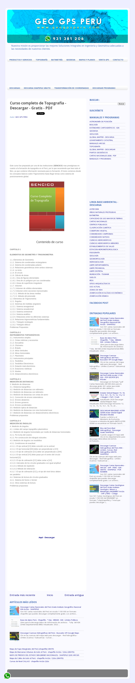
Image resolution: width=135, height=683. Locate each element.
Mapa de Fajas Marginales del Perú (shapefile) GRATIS (32, 649)
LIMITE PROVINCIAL (97, 268)
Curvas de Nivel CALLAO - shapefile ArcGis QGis (29, 661)
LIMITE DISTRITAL (96, 271)
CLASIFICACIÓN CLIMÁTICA (100, 227)
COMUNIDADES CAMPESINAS (101, 234)
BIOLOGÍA (94, 124)
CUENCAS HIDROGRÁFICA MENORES (104, 243)
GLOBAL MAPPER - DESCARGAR (102, 149)
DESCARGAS (14, 88)
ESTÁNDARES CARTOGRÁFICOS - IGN (104, 128)
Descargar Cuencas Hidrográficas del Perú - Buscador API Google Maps (49, 633)
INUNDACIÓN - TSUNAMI (99, 274)
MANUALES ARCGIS (97, 143)
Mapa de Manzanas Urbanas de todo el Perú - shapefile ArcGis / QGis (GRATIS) (42, 652)
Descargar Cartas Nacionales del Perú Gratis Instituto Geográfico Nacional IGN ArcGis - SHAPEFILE (50, 608)
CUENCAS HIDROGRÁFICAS (100, 240)
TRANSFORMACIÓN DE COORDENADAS (71, 88)
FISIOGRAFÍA (95, 252)
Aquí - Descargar (47, 537)
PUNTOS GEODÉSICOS (99, 152)
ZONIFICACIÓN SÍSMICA (99, 296)
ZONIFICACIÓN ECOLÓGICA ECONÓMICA (106, 293)
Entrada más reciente (22, 595)
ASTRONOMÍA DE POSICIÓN (101, 121)
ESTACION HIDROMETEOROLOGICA (104, 249)
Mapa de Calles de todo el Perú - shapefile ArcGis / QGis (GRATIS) (36, 658)
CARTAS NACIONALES (98, 221)
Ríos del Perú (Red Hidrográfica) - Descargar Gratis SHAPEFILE (110, 430)
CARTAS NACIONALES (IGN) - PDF (103, 155)
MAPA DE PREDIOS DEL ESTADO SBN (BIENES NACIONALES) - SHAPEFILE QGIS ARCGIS (44, 655)
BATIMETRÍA (57, 59)
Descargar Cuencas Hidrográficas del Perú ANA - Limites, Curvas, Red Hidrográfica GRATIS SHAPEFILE (111, 449)
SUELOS (93, 277)
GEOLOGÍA (94, 134)
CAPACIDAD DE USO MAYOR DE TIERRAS (106, 218)
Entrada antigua (74, 595)
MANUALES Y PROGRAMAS (100, 159)
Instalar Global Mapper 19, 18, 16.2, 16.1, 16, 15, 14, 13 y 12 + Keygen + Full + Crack (112, 395)
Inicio (50, 595)
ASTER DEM (94, 209)
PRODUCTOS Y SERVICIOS (20, 59)
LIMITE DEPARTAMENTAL (99, 265)
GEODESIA (70, 59)
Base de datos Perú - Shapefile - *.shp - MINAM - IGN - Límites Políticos (49, 620)
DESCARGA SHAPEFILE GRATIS (37, 88)
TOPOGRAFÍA (42, 59)
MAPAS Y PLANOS (87, 59)
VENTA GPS (104, 59)
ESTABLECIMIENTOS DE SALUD (102, 246)
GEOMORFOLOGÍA (97, 259)
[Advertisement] (68, 73)
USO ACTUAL (95, 286)
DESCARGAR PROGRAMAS (104, 88)
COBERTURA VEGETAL (98, 231)
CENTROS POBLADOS (98, 224)
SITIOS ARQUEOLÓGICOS (100, 283)
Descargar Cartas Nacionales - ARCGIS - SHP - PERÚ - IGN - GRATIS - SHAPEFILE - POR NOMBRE (112, 468)
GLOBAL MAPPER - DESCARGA (102, 137)
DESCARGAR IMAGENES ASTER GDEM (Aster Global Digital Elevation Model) (112, 412)
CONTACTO (118, 59)
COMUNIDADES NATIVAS (99, 237)
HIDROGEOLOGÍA (97, 262)
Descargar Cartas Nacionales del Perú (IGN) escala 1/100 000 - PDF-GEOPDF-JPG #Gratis (112, 376)
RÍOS (91, 280)
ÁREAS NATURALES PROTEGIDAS (103, 212)
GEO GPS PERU (21, 117)
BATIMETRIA (94, 215)
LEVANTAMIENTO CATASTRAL (101, 140)
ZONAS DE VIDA (96, 290)
